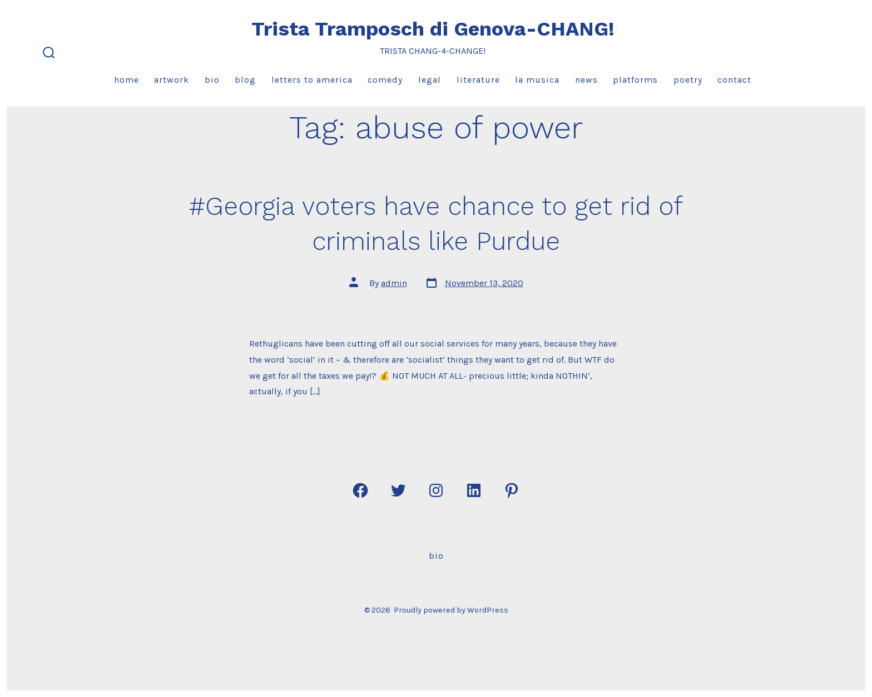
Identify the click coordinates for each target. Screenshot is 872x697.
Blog (245, 79)
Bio (212, 79)
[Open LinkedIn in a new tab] (474, 490)
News (586, 79)
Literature (478, 79)
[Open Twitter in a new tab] (398, 490)
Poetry (687, 79)
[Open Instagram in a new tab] (436, 490)
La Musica (537, 79)
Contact (734, 79)
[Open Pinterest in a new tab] (511, 490)
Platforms (635, 79)
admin (394, 283)
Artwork (171, 79)
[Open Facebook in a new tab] (360, 490)
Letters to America (312, 79)
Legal (429, 79)
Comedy (385, 79)
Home (126, 79)
